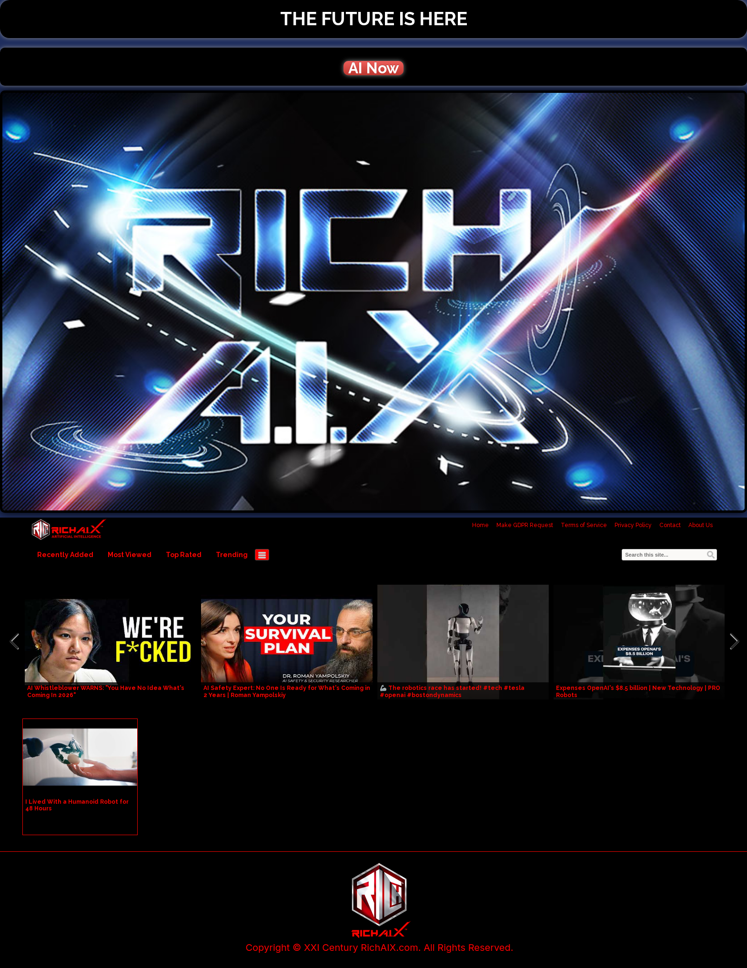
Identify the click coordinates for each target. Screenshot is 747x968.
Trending (232, 555)
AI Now (373, 68)
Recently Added (65, 555)
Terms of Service (584, 525)
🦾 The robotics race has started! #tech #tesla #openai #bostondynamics (452, 692)
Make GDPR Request (524, 525)
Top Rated (184, 555)
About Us (700, 525)
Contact (670, 525)
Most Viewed (129, 555)
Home (480, 525)
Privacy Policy (633, 525)
